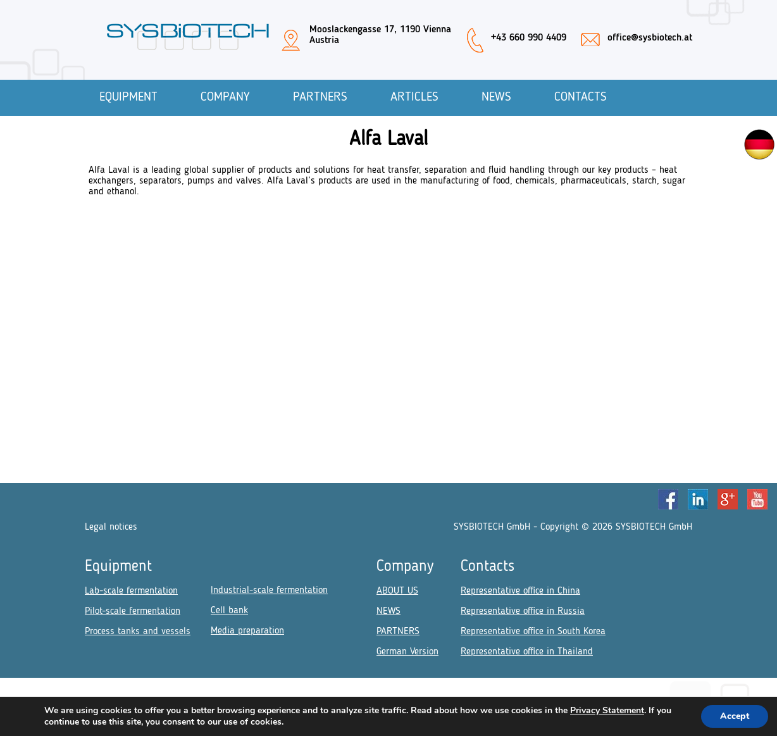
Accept (734, 716)
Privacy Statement (607, 710)
